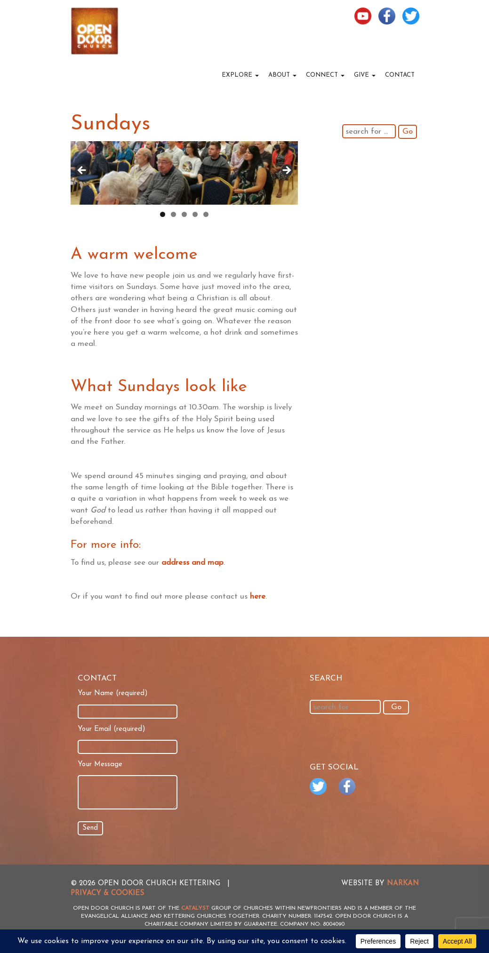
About (282, 75)
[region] (184, 173)
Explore (240, 75)
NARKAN (403, 883)
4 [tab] (195, 214)
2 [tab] (173, 214)
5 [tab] (205, 214)
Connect (325, 75)
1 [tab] (162, 214)
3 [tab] (184, 214)
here (257, 597)
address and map (192, 563)
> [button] (286, 171)
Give (365, 75)
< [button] (82, 171)
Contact (400, 75)
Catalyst (195, 908)
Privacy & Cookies (107, 893)
